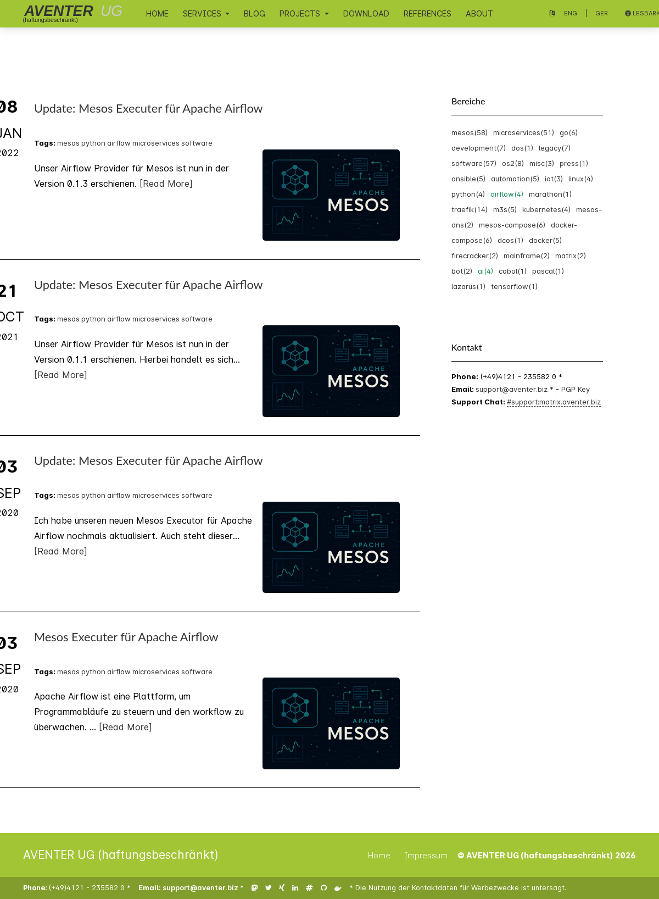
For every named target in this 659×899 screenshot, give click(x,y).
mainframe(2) (527, 255)
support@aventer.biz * (516, 389)
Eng (570, 13)
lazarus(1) (468, 286)
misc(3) (541, 163)
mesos (68, 142)
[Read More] (166, 183)
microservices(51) (523, 132)
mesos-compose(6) (512, 224)
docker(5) (545, 240)
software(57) (473, 163)
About (479, 13)
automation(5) (515, 178)
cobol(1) (513, 271)
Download (366, 13)
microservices (156, 142)
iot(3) (554, 178)
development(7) (478, 147)
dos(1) (522, 147)
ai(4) (485, 271)
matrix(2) (570, 255)
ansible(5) (468, 178)
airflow (119, 142)
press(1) (574, 163)
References (427, 13)
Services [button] (203, 13)
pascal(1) (548, 271)
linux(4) (580, 178)
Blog (254, 13)
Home (157, 13)
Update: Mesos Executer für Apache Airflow (148, 108)
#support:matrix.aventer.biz (554, 401)
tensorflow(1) (514, 286)
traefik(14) (469, 209)
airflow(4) (506, 194)
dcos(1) (510, 240)
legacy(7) (555, 147)
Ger (601, 13)
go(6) (569, 132)
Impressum (426, 855)
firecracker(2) (474, 255)
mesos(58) (469, 132)
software (197, 142)
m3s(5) (505, 209)
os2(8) (513, 163)
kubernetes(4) (546, 209)
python (93, 142)
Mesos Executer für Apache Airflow (126, 637)
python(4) (468, 194)
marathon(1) (550, 194)
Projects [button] (301, 13)
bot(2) (461, 271)
